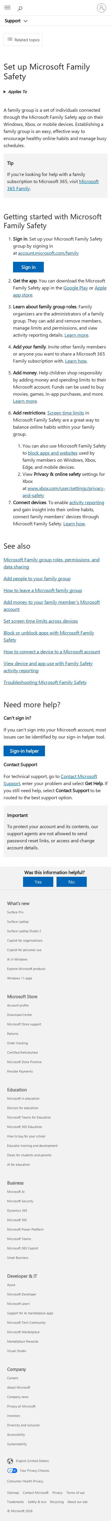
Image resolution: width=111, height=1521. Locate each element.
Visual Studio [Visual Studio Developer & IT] (16, 1351)
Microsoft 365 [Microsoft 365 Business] (17, 1220)
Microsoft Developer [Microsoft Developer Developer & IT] (21, 1294)
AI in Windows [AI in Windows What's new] (17, 959)
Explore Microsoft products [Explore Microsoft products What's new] (26, 968)
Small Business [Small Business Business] (17, 1257)
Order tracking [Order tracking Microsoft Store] (17, 1043)
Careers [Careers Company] (12, 1378)
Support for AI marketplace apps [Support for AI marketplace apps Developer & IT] (30, 1313)
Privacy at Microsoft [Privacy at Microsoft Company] (21, 1406)
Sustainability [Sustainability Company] (17, 1444)
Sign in (28, 267)
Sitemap (13, 1492)
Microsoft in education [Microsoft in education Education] (23, 1098)
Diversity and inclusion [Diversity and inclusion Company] (23, 1425)
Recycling (57, 1501)
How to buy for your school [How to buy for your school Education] (26, 1136)
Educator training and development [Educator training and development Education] (32, 1145)
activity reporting (86, 502)
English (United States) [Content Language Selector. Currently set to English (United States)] (32, 1460)
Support (13, 21)
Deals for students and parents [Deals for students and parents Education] (29, 1155)
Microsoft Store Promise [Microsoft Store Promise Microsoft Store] (24, 1062)
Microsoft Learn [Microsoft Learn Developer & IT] (18, 1303)
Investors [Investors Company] (13, 1415)
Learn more (76, 335)
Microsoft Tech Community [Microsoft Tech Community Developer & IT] (26, 1322)
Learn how (76, 361)
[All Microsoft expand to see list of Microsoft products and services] (7, 8)
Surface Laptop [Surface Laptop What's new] (17, 921)
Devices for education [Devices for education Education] (22, 1108)
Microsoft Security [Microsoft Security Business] (20, 1201)
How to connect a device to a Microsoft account (52, 651)
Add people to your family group (37, 578)
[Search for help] (21, 7)
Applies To (17, 91)
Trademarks (15, 1501)
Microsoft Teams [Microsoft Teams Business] (19, 1238)
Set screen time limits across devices (41, 621)
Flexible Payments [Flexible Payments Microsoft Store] (20, 1071)
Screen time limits (65, 413)
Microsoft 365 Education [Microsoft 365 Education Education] (24, 1126)
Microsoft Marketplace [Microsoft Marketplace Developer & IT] (23, 1332)
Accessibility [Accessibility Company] (16, 1434)
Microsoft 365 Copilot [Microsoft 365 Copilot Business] (22, 1248)
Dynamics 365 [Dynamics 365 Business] (17, 1210)
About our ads (77, 1501)
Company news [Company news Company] (18, 1397)
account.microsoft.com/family (48, 253)
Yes (38, 882)
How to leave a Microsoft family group (43, 590)
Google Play (75, 288)
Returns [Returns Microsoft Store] (12, 1033)
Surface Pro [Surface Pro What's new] (15, 912)
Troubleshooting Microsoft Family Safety (45, 682)
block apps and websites (53, 453)
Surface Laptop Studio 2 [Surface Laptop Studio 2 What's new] (24, 931)
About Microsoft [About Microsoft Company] (18, 1387)
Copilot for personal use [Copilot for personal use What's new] (24, 950)
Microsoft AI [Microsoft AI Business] (16, 1191)
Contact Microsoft (36, 1492)
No (71, 882)
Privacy (57, 1492)
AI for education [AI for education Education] (18, 1164)
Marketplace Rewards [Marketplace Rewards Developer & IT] (22, 1341)
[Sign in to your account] (101, 8)
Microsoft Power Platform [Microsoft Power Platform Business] (25, 1229)
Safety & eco (37, 1501)
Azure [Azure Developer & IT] (11, 1284)
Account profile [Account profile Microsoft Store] (18, 1005)
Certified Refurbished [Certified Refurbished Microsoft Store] (22, 1052)
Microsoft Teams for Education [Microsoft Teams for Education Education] (29, 1117)
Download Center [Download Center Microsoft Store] (19, 1014)
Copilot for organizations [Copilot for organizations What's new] (25, 940)
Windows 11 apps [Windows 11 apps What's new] (19, 978)
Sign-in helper (24, 751)
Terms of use (75, 1492)
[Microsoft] (55, 4)
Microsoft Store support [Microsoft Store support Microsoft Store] (24, 1024)
